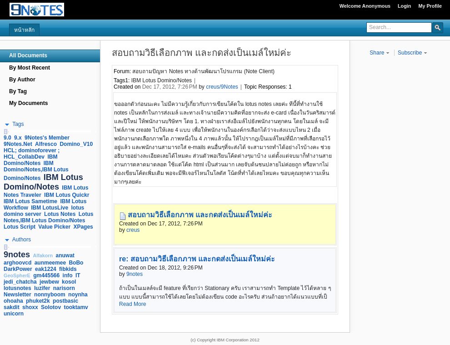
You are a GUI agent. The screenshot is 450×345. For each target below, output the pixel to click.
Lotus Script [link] (19, 227)
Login (404, 6)
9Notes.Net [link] (18, 144)
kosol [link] (69, 282)
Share (379, 53)
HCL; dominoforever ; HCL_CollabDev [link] (32, 153)
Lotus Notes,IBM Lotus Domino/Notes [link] (48, 217)
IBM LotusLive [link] (49, 208)
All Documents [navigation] (28, 55)
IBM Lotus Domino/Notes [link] (43, 182)
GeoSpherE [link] (17, 275)
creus (133, 230)
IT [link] (77, 275)
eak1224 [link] (45, 269)
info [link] (68, 275)
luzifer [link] (42, 288)
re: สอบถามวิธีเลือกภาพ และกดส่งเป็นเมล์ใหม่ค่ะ (197, 259)
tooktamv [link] (76, 307)
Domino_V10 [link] (76, 144)
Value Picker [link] (54, 227)
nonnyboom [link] (49, 294)
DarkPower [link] (18, 269)
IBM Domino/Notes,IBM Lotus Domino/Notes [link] (36, 170)
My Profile (430, 6)
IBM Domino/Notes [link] (30, 160)
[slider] (5, 131)
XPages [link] (83, 227)
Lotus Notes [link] (59, 214)
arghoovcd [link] (17, 263)
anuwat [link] (65, 255)
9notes (134, 274)
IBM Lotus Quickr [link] (66, 195)
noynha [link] (78, 294)
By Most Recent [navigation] (29, 68)
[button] (437, 27)
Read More (132, 304)
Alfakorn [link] (43, 255)
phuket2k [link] (38, 301)
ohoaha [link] (13, 301)
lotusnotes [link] (17, 288)
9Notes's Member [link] (47, 138)
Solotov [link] (51, 307)
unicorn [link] (14, 313)
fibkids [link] (68, 269)
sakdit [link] (12, 307)
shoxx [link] (30, 307)
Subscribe (412, 53)
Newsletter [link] (17, 294)
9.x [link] (18, 138)
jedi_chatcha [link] (20, 282)
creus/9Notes (222, 87)
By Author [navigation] (22, 79)
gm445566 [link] (46, 275)
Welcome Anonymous (365, 6)
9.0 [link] (7, 138)
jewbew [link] (49, 282)
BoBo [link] (76, 263)
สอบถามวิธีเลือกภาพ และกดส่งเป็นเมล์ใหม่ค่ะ (200, 215)
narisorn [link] (64, 288)
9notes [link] (17, 254)
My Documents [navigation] (28, 103)
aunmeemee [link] (50, 263)
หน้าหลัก (24, 30)
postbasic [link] (65, 301)
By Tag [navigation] (18, 91)
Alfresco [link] (46, 144)
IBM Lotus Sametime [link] (30, 201)
